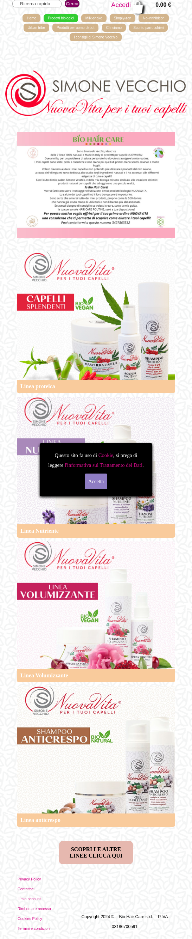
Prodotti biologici (60, 18)
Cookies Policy (30, 918)
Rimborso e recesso (34, 909)
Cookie (105, 455)
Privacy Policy (29, 879)
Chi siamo (114, 28)
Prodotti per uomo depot (75, 28)
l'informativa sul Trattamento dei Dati (102, 465)
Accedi (121, 4)
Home (31, 18)
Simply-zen (122, 18)
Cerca (72, 3)
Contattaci (26, 889)
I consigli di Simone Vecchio (95, 37)
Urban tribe (36, 28)
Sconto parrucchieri (148, 28)
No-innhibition (153, 18)
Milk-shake (93, 18)
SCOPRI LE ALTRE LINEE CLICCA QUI (96, 852)
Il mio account (29, 899)
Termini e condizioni (34, 928)
